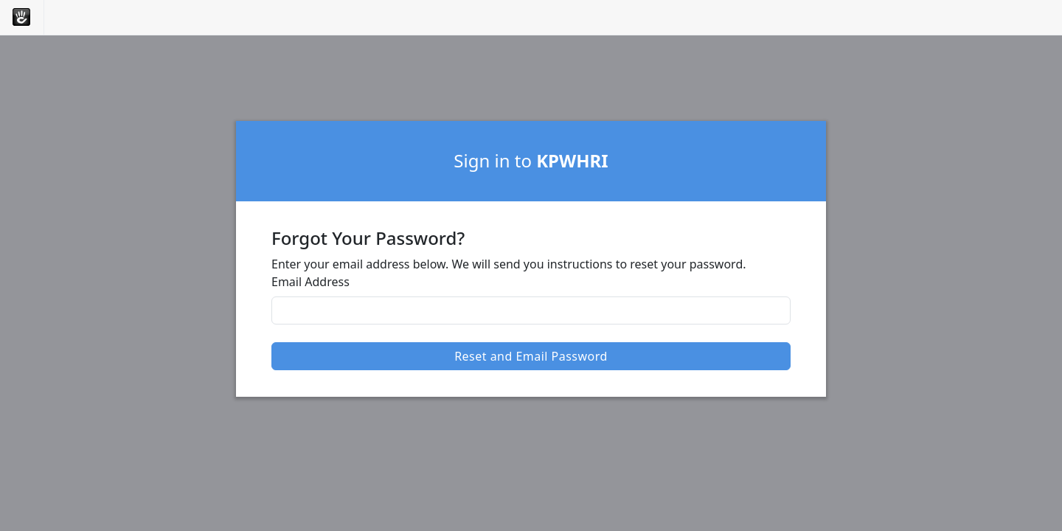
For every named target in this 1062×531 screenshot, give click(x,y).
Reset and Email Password (531, 356)
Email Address (310, 282)
